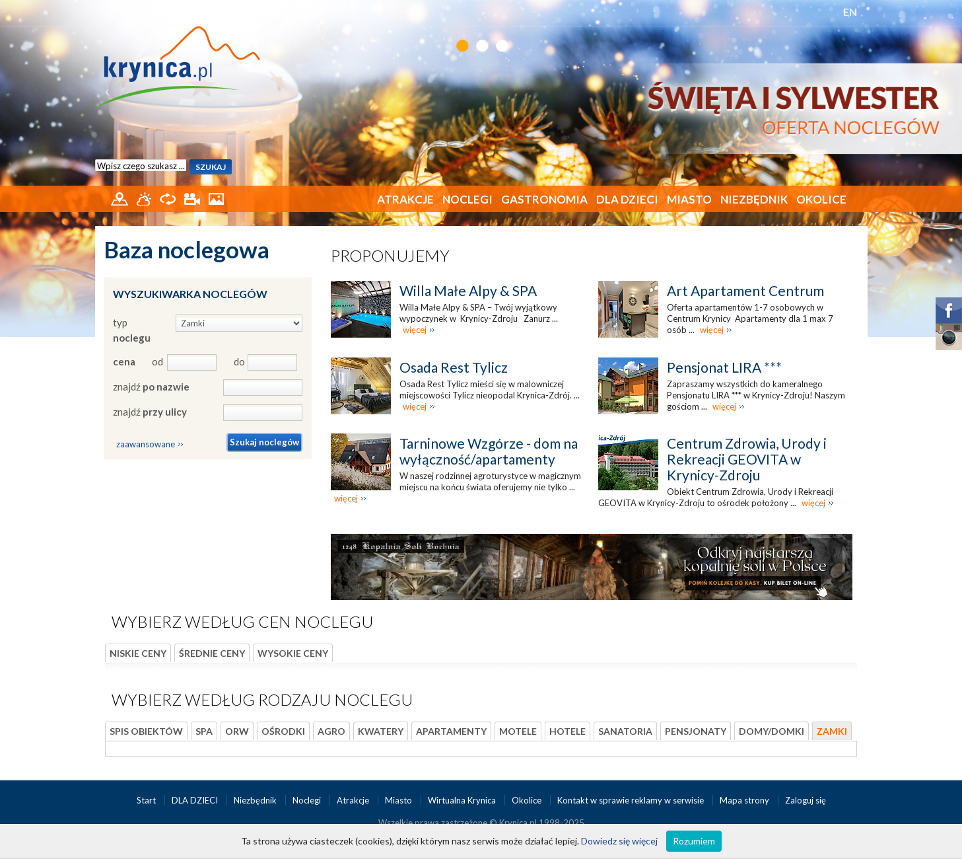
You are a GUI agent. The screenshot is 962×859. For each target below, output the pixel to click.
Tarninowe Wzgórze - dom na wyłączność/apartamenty (488, 451)
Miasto (689, 199)
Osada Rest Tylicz (453, 367)
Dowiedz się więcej (619, 840)
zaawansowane (145, 444)
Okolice (821, 199)
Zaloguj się (805, 800)
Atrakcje (405, 199)
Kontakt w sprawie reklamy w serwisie (631, 800)
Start (147, 800)
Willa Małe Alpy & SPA (468, 290)
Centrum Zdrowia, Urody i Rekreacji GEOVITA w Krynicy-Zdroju (747, 459)
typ (132, 330)
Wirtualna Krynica (463, 800)
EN (850, 11)
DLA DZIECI (627, 199)
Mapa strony (744, 800)
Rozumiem (694, 840)
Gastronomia (544, 199)
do (239, 361)
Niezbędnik (754, 199)
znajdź (151, 386)
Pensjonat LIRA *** (724, 367)
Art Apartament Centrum (745, 290)
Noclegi (467, 199)
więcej (415, 329)
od (157, 361)
